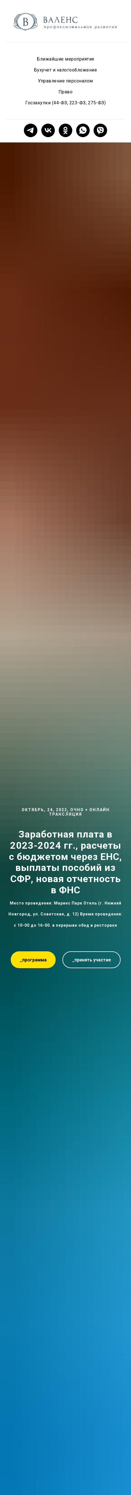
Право (65, 91)
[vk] (48, 130)
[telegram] (30, 130)
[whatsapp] (83, 130)
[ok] (65, 130)
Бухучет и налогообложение (65, 70)
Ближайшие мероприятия (65, 59)
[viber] (100, 130)
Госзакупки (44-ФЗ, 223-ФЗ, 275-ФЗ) (65, 102)
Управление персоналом (65, 81)
